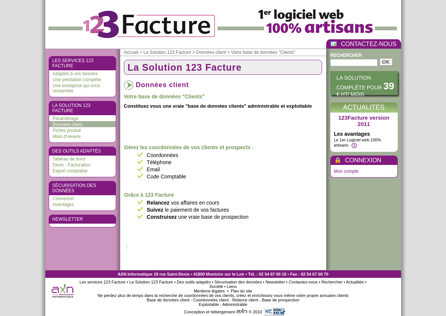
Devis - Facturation (72, 165)
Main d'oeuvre (67, 136)
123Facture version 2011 (363, 120)
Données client (67, 124)
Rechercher (346, 55)
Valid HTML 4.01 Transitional (274, 311)
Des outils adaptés (76, 151)
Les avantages (352, 134)
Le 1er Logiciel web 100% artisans (357, 143)
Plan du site (241, 291)
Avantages (63, 204)
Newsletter (67, 219)
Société (216, 286)
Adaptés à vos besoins (75, 73)
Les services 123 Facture (73, 63)
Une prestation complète (77, 79)
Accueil (131, 52)
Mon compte (346, 171)
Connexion (63, 198)
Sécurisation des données (74, 188)
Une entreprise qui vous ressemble (76, 88)
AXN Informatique (135, 274)
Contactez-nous (303, 282)
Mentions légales (210, 291)
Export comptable (70, 171)
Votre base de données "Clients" (263, 52)
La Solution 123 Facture (71, 108)
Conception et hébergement (216, 312)
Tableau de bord (69, 159)
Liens (232, 286)
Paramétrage (66, 118)
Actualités (364, 107)
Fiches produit (67, 130)
